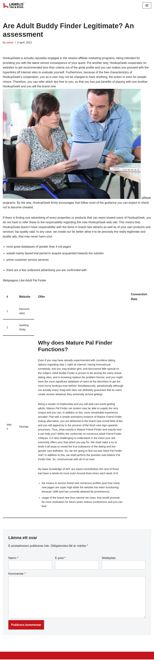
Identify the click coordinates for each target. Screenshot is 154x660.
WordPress (36, 656)
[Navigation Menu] (147, 5)
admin (10, 42)
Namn (13, 558)
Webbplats (109, 558)
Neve (6, 656)
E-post (60, 558)
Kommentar (17, 574)
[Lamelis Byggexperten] (14, 5)
